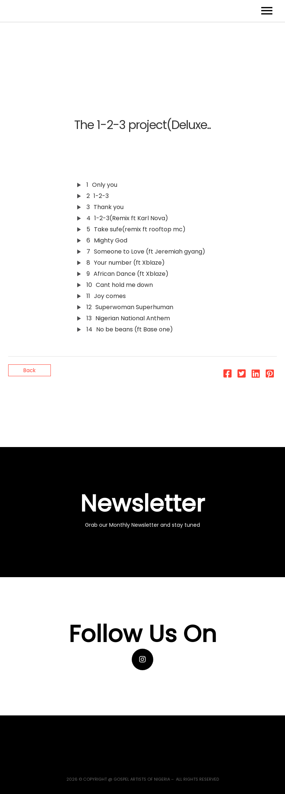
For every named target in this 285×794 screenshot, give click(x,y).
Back (29, 370)
